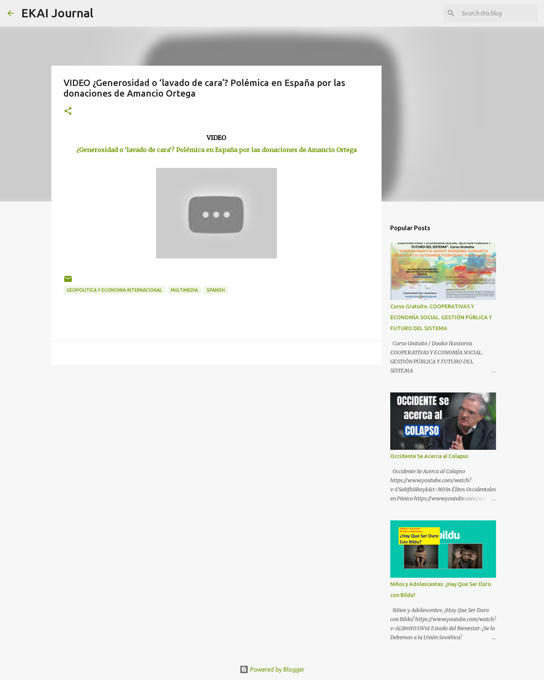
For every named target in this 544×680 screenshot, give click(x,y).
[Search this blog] (498, 13)
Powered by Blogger (272, 669)
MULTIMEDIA (184, 290)
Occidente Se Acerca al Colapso (429, 456)
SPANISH (216, 290)
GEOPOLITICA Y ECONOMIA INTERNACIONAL (114, 290)
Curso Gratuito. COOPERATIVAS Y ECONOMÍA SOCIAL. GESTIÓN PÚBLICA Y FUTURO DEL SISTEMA (441, 317)
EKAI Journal (57, 13)
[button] (68, 111)
